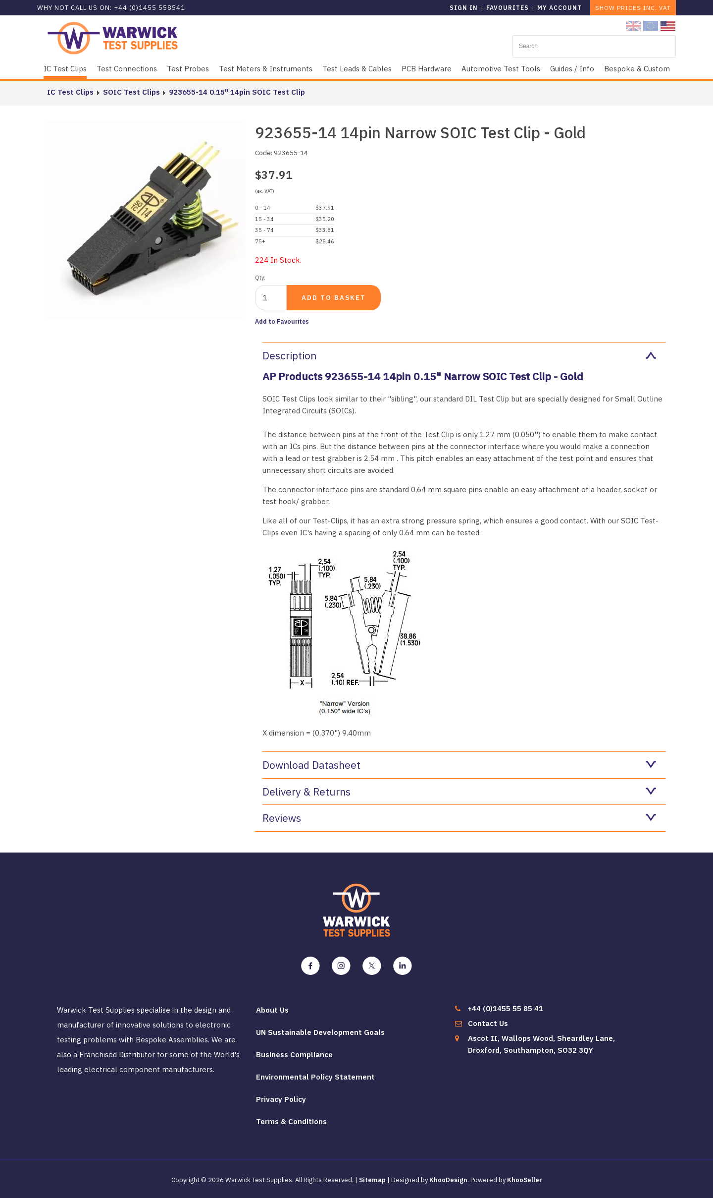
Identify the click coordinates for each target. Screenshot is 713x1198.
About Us (272, 1010)
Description (459, 355)
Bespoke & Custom (637, 68)
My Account (559, 7)
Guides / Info (572, 68)
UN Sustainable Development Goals (320, 1032)
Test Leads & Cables (357, 68)
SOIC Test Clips (130, 92)
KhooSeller (524, 1180)
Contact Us (488, 1023)
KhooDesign (448, 1180)
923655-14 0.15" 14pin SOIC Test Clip (236, 92)
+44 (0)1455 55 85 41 (505, 1008)
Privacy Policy (281, 1099)
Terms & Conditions (291, 1121)
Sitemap (372, 1180)
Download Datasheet (459, 765)
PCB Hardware (427, 68)
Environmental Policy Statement (315, 1077)
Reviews (459, 818)
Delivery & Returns (459, 792)
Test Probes (188, 68)
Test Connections (127, 68)
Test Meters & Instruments (265, 68)
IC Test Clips (65, 68)
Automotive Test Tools (500, 68)
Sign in (464, 7)
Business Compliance (294, 1054)
